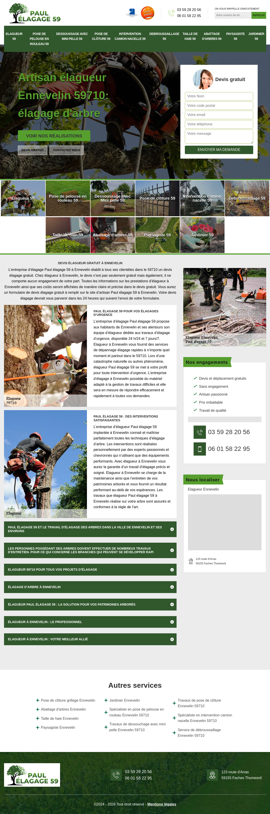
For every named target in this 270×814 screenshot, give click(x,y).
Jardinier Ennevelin (122, 700)
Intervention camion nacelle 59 (129, 36)
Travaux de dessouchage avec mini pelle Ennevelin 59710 (135, 727)
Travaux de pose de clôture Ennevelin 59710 (196, 703)
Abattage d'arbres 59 (212, 36)
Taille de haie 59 (190, 36)
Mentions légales (161, 804)
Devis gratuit (33, 150)
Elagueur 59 (14, 36)
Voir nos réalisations (54, 135)
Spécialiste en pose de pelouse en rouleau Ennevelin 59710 (134, 712)
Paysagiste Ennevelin (55, 727)
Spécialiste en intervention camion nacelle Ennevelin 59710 (202, 718)
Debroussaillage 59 (164, 36)
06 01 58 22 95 (189, 16)
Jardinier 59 (256, 36)
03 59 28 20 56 (189, 10)
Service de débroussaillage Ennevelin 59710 (196, 733)
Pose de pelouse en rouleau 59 (39, 39)
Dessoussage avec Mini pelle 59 (72, 36)
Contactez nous (66, 150)
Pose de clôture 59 (101, 36)
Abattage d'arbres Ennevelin (60, 709)
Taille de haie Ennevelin (57, 718)
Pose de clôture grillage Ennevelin (65, 700)
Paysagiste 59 (235, 36)
